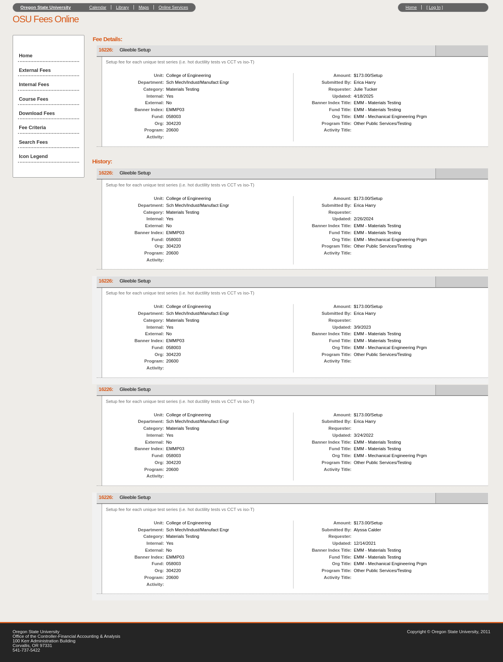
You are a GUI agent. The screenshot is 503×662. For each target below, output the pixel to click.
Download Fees (37, 113)
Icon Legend (33, 156)
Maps (144, 7)
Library (122, 7)
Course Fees (33, 99)
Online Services (173, 7)
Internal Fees (34, 84)
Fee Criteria (32, 127)
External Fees (35, 70)
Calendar (98, 7)
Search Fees (33, 142)
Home (411, 7)
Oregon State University (45, 7)
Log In (435, 7)
